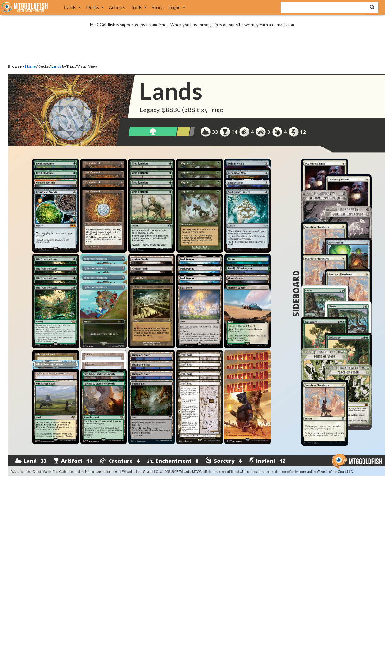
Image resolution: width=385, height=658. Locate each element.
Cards (70, 7)
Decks (93, 7)
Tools (136, 7)
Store (157, 7)
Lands (56, 66)
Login (174, 7)
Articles (117, 7)
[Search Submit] (372, 7)
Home (30, 66)
